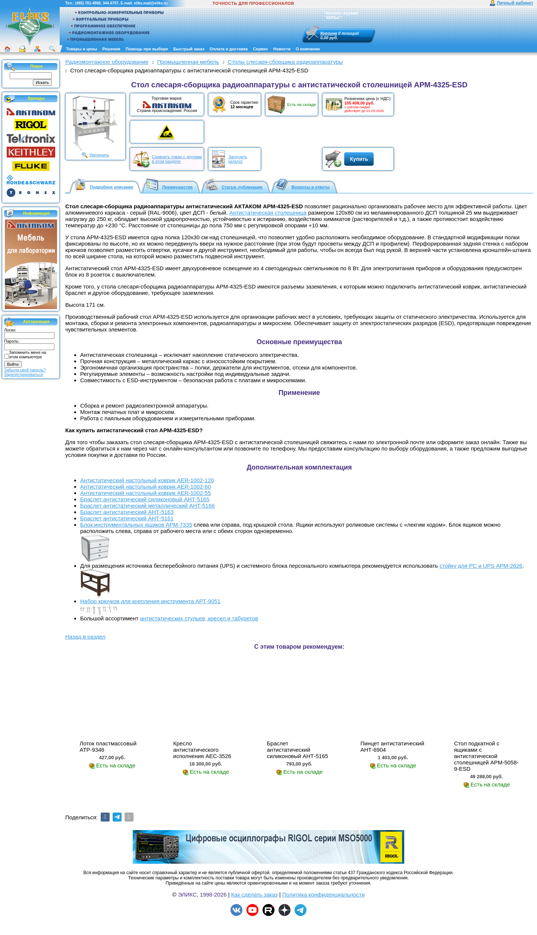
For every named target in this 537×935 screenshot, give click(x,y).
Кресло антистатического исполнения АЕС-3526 (202, 749)
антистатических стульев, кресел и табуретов (199, 618)
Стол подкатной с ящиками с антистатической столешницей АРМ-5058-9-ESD (486, 756)
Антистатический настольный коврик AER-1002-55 (145, 493)
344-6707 (110, 3)
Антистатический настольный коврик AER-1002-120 (147, 480)
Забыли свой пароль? (24, 370)
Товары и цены (81, 49)
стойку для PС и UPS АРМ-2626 (481, 565)
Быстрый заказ (188, 49)
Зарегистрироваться (23, 374)
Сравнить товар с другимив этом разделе (177, 159)
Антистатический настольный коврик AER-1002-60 (145, 486)
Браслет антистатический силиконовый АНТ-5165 (145, 499)
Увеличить (99, 155)
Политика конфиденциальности (323, 894)
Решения (111, 49)
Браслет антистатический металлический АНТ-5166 (147, 505)
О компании (308, 49)
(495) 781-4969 (87, 3)
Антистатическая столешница (268, 212)
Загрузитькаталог (237, 159)
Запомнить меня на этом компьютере (27, 354)
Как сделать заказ (254, 894)
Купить (359, 159)
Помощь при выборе (147, 49)
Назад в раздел (85, 636)
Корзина (328, 33)
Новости (282, 49)
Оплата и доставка (229, 49)
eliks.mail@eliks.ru (150, 3)
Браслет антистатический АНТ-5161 (127, 518)
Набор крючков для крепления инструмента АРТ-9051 (150, 601)
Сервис (260, 49)
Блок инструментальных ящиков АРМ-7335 (136, 524)
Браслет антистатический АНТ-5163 (127, 512)
